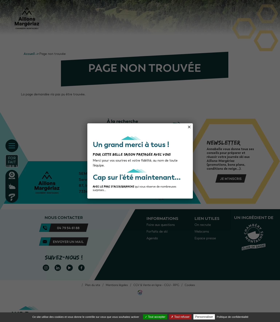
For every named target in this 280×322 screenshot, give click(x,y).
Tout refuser (180, 316)
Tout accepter (155, 316)
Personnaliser (204, 316)
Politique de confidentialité (232, 316)
